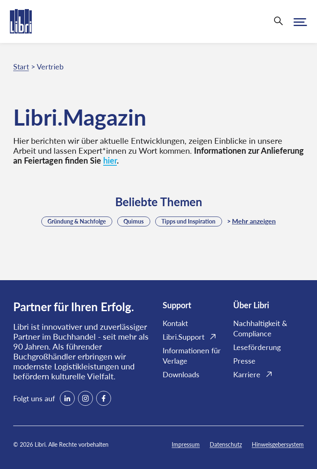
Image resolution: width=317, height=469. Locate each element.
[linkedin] (67, 398)
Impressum (186, 444)
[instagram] (85, 398)
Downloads (181, 374)
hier (110, 160)
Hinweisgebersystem (278, 444)
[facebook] (103, 398)
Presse (244, 360)
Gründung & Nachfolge (76, 221)
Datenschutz (226, 444)
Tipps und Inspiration (188, 221)
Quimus (133, 221)
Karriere (246, 374)
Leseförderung (257, 347)
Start (21, 66)
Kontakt (175, 323)
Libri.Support (183, 336)
